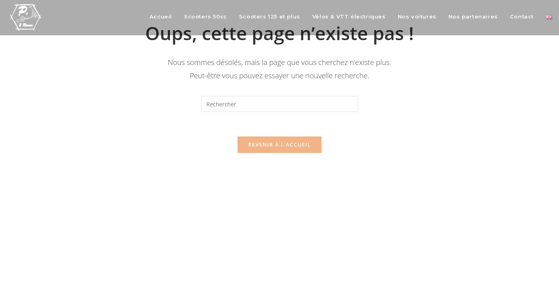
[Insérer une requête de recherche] (279, 104)
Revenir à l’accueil (279, 144)
